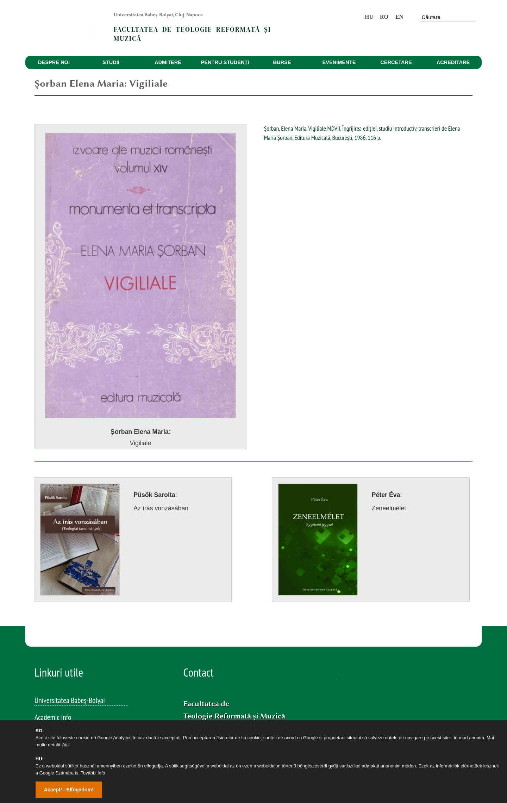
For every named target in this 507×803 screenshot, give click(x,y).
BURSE (282, 62)
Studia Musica (53, 698)
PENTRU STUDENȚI (225, 62)
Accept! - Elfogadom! (69, 789)
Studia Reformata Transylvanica (75, 681)
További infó (93, 773)
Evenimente (50, 648)
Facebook (212, 702)
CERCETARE (396, 62)
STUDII (110, 62)
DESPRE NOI (54, 62)
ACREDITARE (453, 62)
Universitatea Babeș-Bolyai (70, 614)
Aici (66, 744)
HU (369, 17)
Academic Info (53, 631)
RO (384, 17)
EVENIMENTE (339, 62)
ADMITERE (168, 62)
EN (399, 17)
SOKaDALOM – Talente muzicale (76, 715)
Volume (44, 665)
